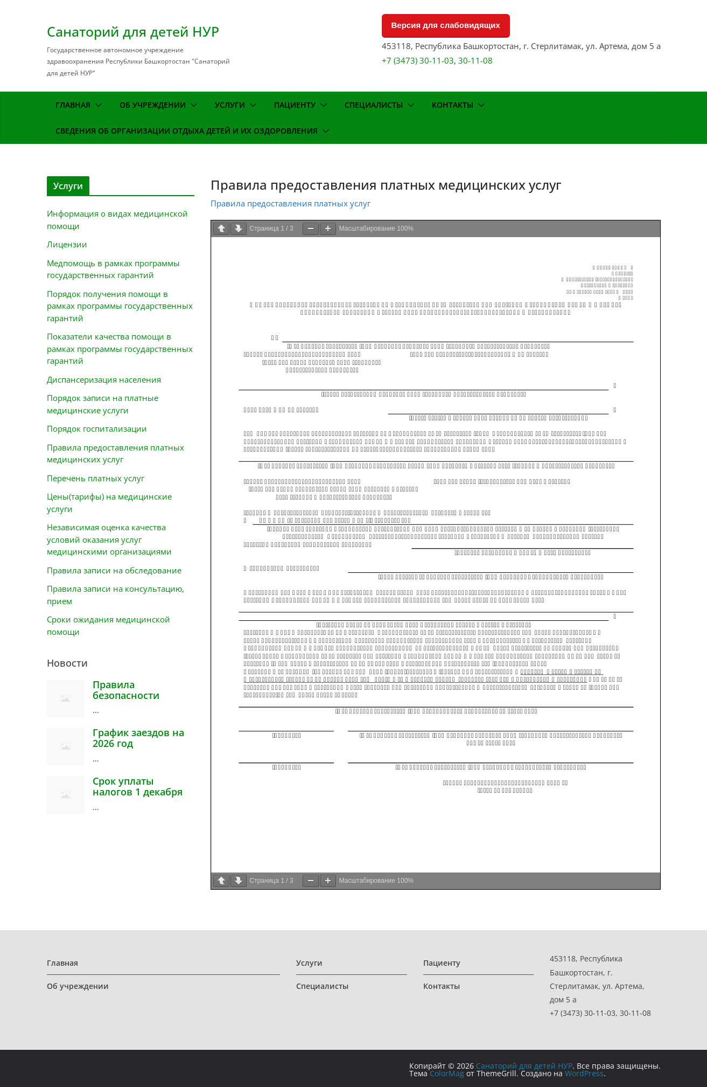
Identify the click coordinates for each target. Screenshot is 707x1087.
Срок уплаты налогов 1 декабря (138, 786)
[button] (96, 105)
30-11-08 (475, 60)
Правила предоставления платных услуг (290, 203)
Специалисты (374, 105)
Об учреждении (153, 105)
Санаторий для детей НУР (133, 31)
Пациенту (295, 105)
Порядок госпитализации (97, 428)
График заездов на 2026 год (138, 738)
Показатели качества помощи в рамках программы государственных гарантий (120, 348)
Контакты (452, 105)
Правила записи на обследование (114, 570)
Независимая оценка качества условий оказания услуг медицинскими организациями (109, 539)
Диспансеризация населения (104, 379)
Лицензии (67, 244)
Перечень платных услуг (95, 478)
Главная (72, 105)
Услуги (230, 105)
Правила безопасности (126, 690)
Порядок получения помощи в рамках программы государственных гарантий (120, 305)
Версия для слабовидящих (445, 25)
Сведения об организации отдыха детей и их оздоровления (186, 131)
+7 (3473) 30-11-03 (418, 60)
